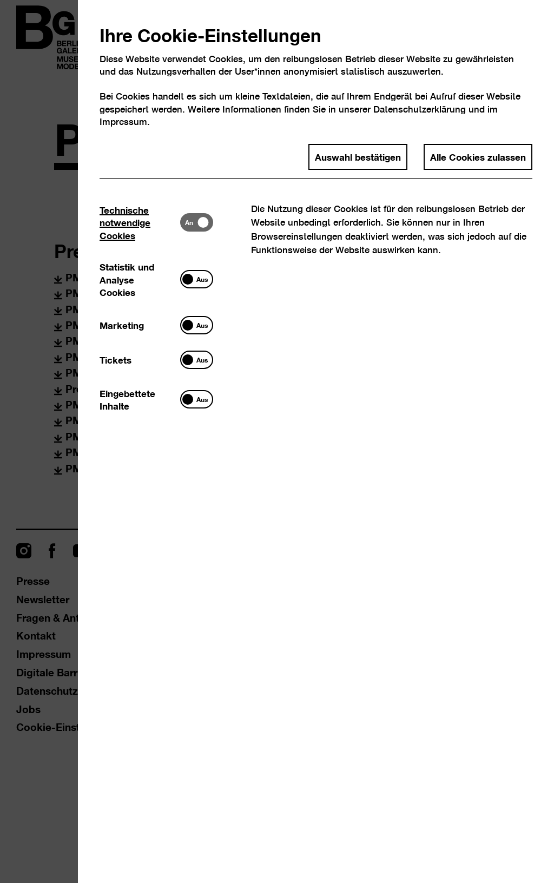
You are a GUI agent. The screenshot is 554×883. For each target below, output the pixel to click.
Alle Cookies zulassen (478, 156)
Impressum (123, 121)
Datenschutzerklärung (419, 109)
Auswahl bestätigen (358, 156)
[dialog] (277, 441)
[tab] (140, 222)
